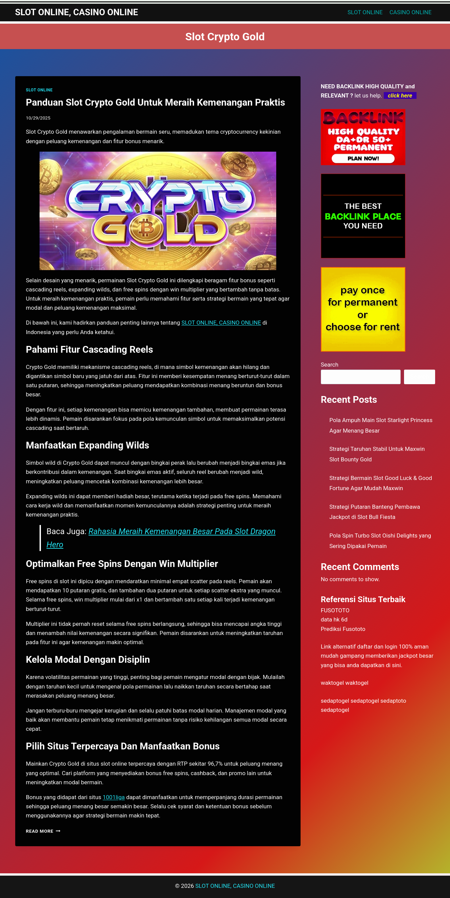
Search (329, 364)
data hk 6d (334, 619)
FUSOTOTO (335, 610)
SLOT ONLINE (365, 12)
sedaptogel (335, 700)
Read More (43, 831)
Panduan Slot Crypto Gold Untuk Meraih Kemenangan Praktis (155, 102)
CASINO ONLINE (410, 12)
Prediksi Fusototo (343, 629)
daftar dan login (377, 646)
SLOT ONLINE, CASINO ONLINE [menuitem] (221, 322)
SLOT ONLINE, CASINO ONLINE (235, 885)
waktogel (332, 682)
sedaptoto (393, 700)
